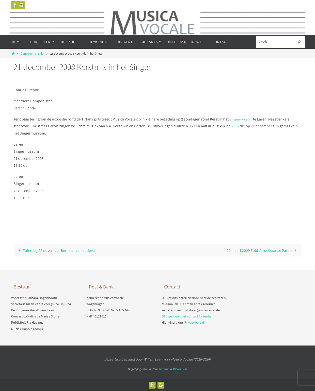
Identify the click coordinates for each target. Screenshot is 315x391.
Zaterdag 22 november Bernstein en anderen (56, 250)
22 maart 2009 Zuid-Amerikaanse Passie (263, 250)
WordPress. (180, 369)
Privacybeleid (194, 322)
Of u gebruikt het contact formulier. (187, 316)
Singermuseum (242, 119)
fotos (236, 125)
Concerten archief (32, 53)
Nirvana (164, 369)
